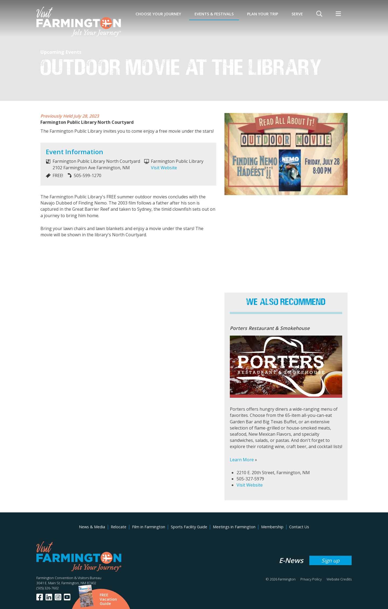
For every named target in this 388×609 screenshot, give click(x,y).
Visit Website (164, 168)
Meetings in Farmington (234, 526)
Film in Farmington (148, 526)
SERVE (297, 13)
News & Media (92, 526)
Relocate (118, 526)
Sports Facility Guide (189, 526)
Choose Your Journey (158, 13)
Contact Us (299, 526)
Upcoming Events (60, 52)
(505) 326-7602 (47, 588)
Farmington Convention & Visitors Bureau (68, 577)
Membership (272, 526)
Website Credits (339, 579)
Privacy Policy (311, 579)
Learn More (242, 460)
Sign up (330, 560)
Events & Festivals (214, 13)
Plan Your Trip (262, 13)
